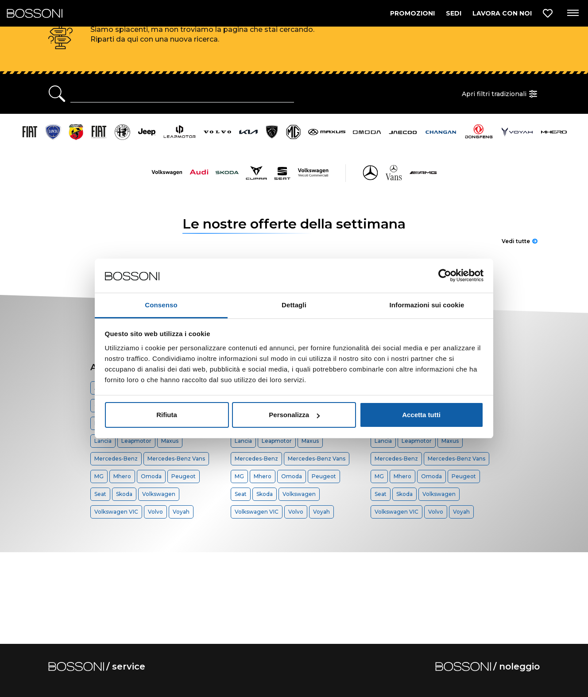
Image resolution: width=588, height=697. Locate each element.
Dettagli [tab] (294, 305)
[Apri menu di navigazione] (572, 13)
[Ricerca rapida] (182, 94)
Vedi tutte (520, 241)
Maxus (169, 441)
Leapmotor (136, 441)
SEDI (453, 13)
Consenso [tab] (161, 305)
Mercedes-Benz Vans (176, 458)
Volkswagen (158, 494)
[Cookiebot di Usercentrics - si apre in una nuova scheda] (445, 276)
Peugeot (183, 476)
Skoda (124, 494)
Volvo (155, 511)
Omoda (151, 476)
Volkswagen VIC (116, 511)
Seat (100, 494)
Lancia (103, 441)
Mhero (122, 476)
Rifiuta (166, 414)
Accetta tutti (421, 414)
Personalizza (294, 414)
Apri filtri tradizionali (501, 94)
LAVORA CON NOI (502, 13)
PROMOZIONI (412, 13)
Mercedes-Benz (116, 458)
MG (99, 476)
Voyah (181, 511)
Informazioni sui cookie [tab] (427, 305)
